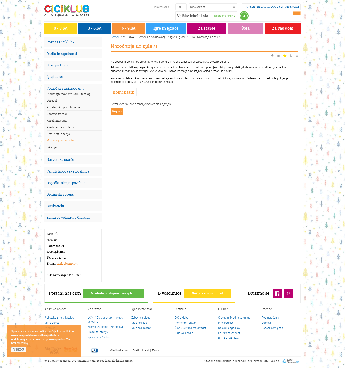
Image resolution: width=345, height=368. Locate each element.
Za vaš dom (282, 28)
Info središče (225, 322)
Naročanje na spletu (60, 140)
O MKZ (223, 309)
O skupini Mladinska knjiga (234, 317)
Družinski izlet (139, 322)
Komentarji (123, 92)
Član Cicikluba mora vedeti (191, 328)
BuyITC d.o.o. (271, 361)
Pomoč (267, 309)
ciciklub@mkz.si (67, 263)
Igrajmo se (55, 76)
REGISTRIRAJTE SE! (270, 7)
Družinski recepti (60, 194)
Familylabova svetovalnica (68, 171)
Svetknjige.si (141, 350)
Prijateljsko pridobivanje (63, 107)
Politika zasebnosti (229, 333)
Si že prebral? (57, 65)
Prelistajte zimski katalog (59, 317)
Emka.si (157, 350)
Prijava (250, 7)
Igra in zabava (141, 309)
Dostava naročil (57, 114)
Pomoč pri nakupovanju (65, 88)
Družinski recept (141, 328)
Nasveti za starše (60, 159)
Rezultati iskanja (58, 134)
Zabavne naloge (140, 317)
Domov (115, 37)
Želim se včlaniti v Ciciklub (69, 217)
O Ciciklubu (181, 317)
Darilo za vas (51, 322)
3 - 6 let (95, 28)
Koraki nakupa (57, 121)
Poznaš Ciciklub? (60, 42)
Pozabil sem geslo (273, 328)
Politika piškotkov (228, 338)
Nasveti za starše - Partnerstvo (106, 326)
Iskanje (52, 147)
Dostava (266, 322)
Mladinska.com (119, 350)
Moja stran (292, 7)
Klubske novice (55, 309)
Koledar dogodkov (229, 328)
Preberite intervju (98, 332)
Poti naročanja (270, 317)
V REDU (18, 350)
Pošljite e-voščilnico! (207, 293)
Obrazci (52, 101)
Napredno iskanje (224, 15)
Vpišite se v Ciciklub (100, 337)
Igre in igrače (166, 28)
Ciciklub (180, 309)
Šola (245, 28)
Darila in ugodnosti (62, 53)
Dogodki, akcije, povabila (66, 182)
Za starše (206, 28)
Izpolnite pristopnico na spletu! (113, 293)
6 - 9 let (129, 28)
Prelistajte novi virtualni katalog (68, 94)
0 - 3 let (61, 28)
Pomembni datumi (186, 322)
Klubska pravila (184, 333)
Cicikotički (55, 206)
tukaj (25, 343)
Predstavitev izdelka (61, 127)
